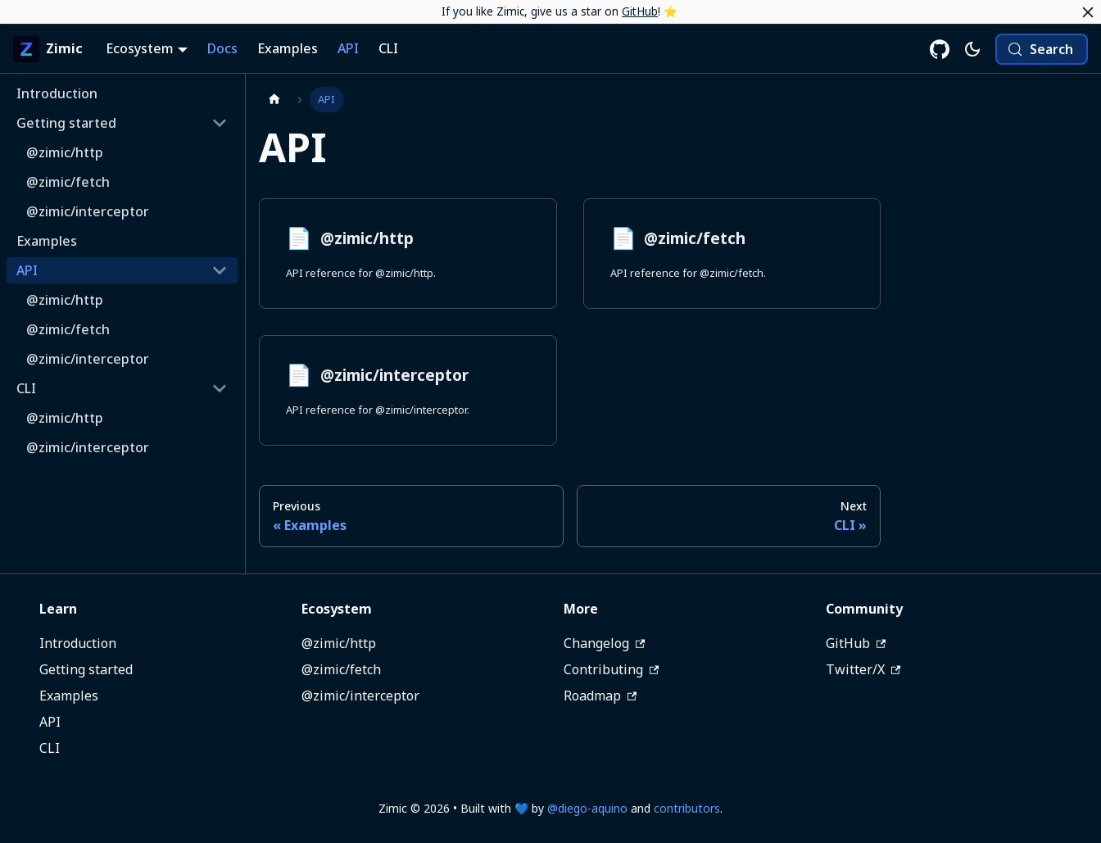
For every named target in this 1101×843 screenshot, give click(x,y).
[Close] (1088, 12)
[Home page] (274, 99)
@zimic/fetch (341, 669)
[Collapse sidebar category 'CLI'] (220, 388)
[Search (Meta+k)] (1041, 49)
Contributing (611, 669)
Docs (222, 48)
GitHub (640, 11)
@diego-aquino (587, 808)
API (348, 48)
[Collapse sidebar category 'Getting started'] (220, 123)
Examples (287, 48)
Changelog (604, 643)
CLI (388, 48)
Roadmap (600, 696)
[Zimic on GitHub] (939, 49)
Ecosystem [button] (140, 48)
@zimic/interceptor (360, 696)
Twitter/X (863, 669)
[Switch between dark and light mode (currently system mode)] (972, 49)
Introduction (77, 643)
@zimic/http (338, 643)
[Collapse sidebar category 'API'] (220, 270)
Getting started (86, 669)
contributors (687, 808)
